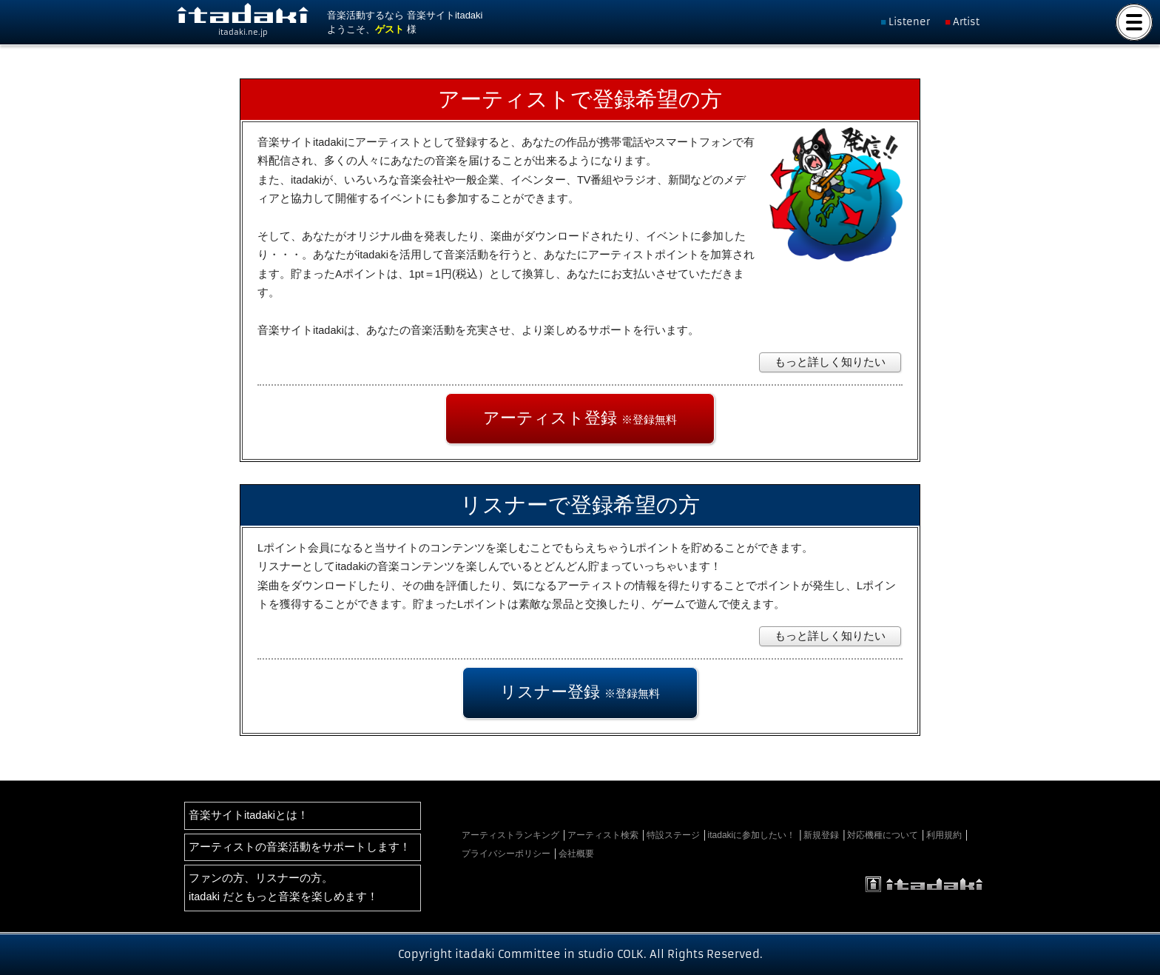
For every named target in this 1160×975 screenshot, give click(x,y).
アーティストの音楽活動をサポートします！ (300, 847)
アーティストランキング (510, 835)
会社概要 (576, 853)
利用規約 (944, 835)
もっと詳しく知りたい (830, 362)
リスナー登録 (580, 692)
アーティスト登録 (580, 418)
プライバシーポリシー (506, 853)
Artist (966, 22)
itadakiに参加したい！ (752, 835)
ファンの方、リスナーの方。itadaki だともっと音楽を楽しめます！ (283, 887)
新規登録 (821, 835)
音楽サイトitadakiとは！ (248, 815)
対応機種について (882, 835)
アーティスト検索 (602, 835)
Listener (909, 22)
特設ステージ (673, 835)
